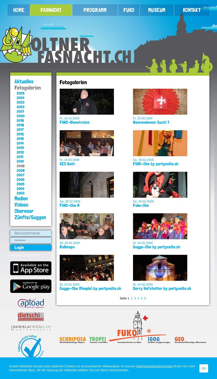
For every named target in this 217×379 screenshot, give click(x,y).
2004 (20, 188)
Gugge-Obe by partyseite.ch (156, 246)
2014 (20, 143)
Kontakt (192, 10)
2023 (21, 102)
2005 (21, 184)
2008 (21, 170)
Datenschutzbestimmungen (154, 366)
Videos (21, 205)
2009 (21, 166)
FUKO (128, 10)
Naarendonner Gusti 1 (151, 122)
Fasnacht (51, 10)
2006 (21, 179)
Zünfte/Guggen (30, 217)
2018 (20, 125)
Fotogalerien (28, 88)
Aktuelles (24, 81)
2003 (21, 193)
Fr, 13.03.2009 (69, 160)
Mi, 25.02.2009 (70, 243)
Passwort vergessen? (24, 255)
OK (204, 368)
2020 (21, 116)
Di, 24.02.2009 (143, 243)
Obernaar (24, 211)
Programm (95, 10)
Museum (156, 10)
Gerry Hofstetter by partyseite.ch (162, 288)
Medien (21, 198)
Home (19, 10)
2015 (20, 138)
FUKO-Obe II (69, 205)
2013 (20, 147)
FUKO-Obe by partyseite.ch (155, 163)
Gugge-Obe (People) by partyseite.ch (90, 288)
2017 (20, 129)
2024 (20, 97)
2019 (20, 120)
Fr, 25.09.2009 (143, 118)
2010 (20, 161)
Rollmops (67, 246)
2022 (21, 106)
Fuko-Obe (141, 205)
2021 (20, 111)
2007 (21, 175)
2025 (21, 93)
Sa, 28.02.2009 (143, 160)
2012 (20, 152)
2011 (20, 156)
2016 (20, 134)
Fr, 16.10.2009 (69, 118)
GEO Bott (67, 163)
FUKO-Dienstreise (74, 122)
